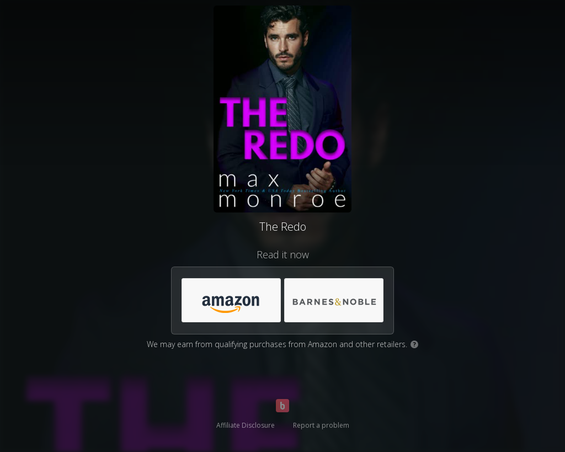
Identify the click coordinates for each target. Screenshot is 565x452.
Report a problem (321, 425)
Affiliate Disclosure (245, 425)
